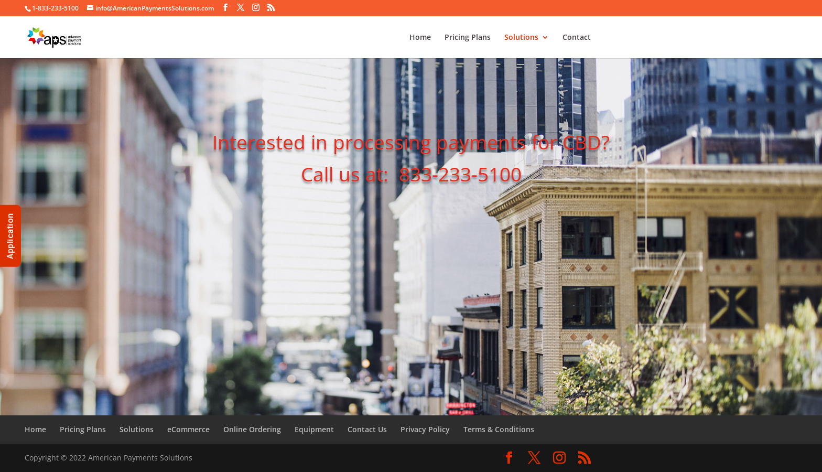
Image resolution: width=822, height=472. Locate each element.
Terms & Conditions (498, 429)
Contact (577, 38)
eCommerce (188, 429)
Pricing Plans (468, 38)
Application (10, 236)
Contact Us (367, 429)
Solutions (521, 38)
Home (420, 38)
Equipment (314, 429)
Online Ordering (252, 429)
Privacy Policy (425, 429)
